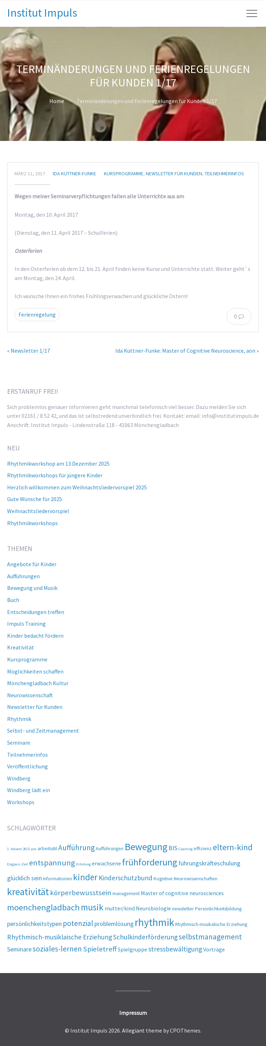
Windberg (19, 778)
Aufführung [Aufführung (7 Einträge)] (76, 847)
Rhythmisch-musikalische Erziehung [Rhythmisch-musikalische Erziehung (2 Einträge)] (211, 924)
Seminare (18, 742)
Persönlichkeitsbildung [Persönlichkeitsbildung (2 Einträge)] (218, 908)
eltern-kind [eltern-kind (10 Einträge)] (233, 847)
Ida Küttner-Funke (74, 173)
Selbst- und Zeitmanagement (43, 730)
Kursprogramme (123, 173)
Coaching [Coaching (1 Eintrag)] (185, 849)
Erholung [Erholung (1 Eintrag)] (83, 864)
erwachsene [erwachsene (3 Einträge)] (106, 863)
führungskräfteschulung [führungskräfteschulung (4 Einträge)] (209, 863)
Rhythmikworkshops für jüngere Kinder (54, 475)
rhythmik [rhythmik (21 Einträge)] (154, 922)
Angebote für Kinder (31, 564)
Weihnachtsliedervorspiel (38, 511)
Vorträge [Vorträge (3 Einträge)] (214, 949)
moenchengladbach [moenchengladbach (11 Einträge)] (43, 907)
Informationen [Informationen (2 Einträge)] (57, 878)
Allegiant (133, 1030)
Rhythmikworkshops (32, 523)
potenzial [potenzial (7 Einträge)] (78, 923)
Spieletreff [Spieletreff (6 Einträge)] (100, 949)
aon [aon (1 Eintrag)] (34, 849)
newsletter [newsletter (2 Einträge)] (183, 908)
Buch (13, 599)
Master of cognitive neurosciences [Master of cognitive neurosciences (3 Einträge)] (182, 893)
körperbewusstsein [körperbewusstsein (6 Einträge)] (80, 892)
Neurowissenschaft (30, 695)
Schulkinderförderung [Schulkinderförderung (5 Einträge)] (145, 937)
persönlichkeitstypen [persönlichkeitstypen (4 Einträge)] (34, 924)
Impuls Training (26, 623)
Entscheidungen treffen (35, 611)
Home (56, 100)
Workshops (20, 802)
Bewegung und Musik (32, 587)
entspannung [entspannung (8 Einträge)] (52, 863)
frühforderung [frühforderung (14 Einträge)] (149, 862)
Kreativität (20, 647)
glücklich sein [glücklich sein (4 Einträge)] (24, 878)
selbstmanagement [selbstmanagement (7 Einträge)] (210, 937)
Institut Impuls (42, 13)
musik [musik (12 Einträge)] (92, 907)
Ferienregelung (37, 314)
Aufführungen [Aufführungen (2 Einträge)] (109, 848)
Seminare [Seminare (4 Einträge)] (19, 949)
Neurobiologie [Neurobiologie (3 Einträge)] (153, 908)
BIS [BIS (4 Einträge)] (172, 848)
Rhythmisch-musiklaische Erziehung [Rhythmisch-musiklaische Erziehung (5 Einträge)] (59, 937)
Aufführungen (23, 576)
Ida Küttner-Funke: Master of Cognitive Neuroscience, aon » (187, 350)
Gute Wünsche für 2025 (34, 498)
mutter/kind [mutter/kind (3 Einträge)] (120, 908)
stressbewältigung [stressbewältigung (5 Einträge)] (175, 949)
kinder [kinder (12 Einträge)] (85, 877)
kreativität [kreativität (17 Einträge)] (28, 892)
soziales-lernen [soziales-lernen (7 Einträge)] (57, 949)
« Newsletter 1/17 (28, 350)
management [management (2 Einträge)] (126, 893)
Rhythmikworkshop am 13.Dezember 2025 (58, 463)
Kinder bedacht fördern (35, 635)
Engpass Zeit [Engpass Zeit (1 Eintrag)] (17, 864)
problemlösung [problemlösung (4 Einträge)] (114, 924)
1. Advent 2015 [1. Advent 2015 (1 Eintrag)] (18, 849)
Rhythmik (19, 718)
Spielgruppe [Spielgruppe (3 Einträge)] (132, 949)
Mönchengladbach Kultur (37, 683)
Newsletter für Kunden (174, 173)
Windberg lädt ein (28, 790)
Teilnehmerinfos (224, 173)
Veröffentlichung (27, 766)
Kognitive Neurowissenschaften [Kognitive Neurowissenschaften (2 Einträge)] (185, 878)
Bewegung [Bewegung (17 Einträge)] (145, 847)
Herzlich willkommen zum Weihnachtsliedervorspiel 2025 (77, 487)
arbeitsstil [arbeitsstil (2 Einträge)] (47, 848)
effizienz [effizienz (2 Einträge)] (203, 848)
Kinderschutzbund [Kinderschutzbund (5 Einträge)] (126, 878)
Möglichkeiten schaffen (35, 671)
